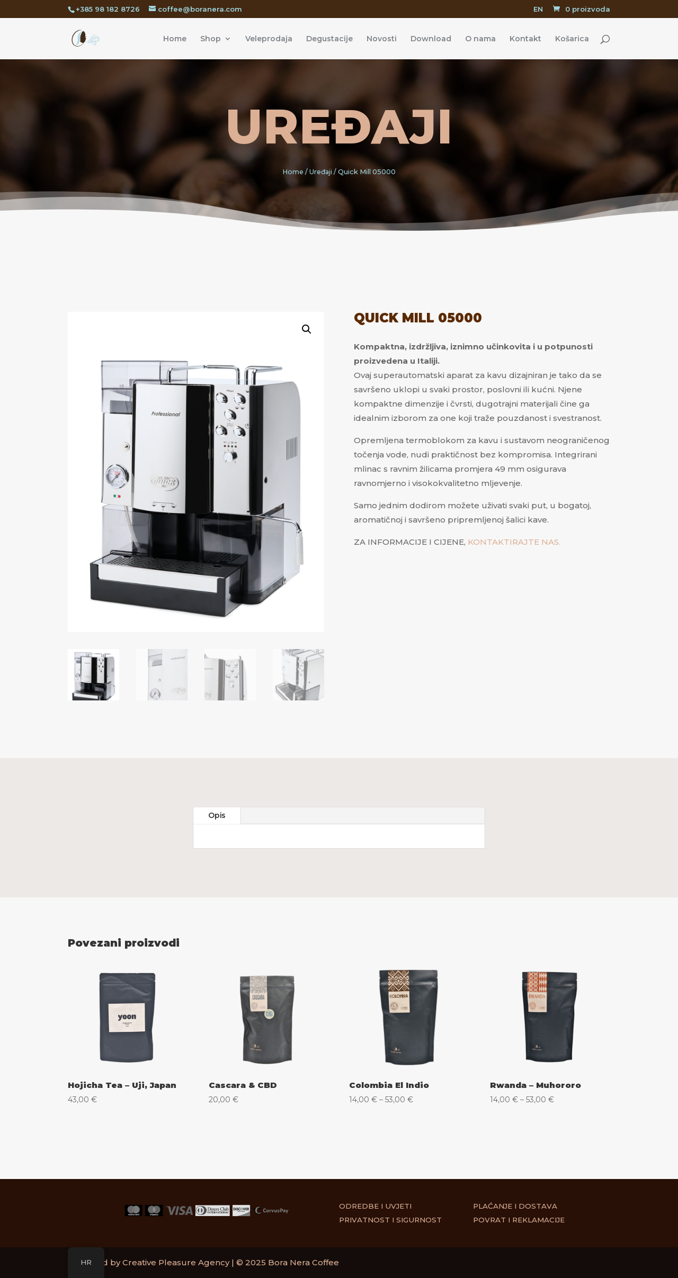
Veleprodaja (268, 39)
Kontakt (525, 39)
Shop (210, 39)
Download (431, 39)
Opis (217, 816)
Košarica (572, 39)
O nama (480, 39)
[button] (296, 346)
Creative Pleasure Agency (175, 1262)
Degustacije (329, 39)
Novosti (382, 39)
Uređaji (339, 126)
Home (174, 39)
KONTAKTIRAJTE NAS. (514, 542)
